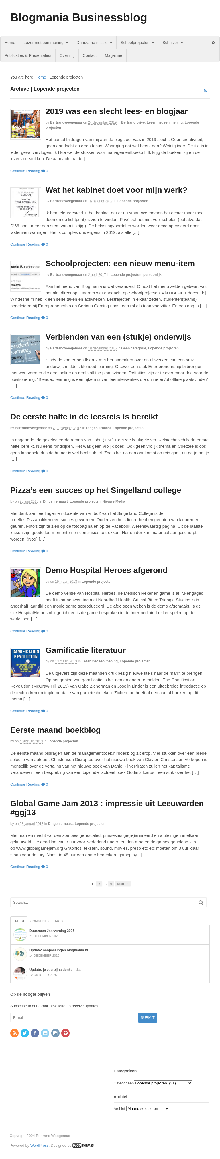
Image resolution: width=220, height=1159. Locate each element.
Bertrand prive (133, 122)
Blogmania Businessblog (78, 17)
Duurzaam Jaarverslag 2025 (51, 931)
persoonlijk (152, 275)
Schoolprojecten (135, 42)
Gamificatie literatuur (86, 650)
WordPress (39, 1145)
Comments (39, 921)
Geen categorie (133, 348)
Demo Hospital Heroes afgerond (107, 570)
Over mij (67, 55)
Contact (90, 55)
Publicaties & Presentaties (28, 55)
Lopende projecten (132, 201)
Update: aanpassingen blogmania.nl (58, 950)
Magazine (113, 55)
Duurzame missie (91, 42)
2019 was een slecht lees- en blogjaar (117, 111)
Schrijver (170, 42)
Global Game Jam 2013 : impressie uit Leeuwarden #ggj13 (107, 808)
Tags (58, 921)
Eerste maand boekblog (55, 730)
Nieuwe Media (114, 501)
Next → (122, 883)
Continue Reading (25, 171)
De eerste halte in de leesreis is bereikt (84, 416)
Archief (119, 1108)
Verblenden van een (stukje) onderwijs (118, 336)
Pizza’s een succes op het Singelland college (95, 490)
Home (10, 42)
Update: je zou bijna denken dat (55, 970)
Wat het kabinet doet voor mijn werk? (116, 190)
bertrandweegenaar (66, 122)
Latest (19, 921)
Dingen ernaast (98, 428)
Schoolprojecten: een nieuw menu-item (120, 263)
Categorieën (124, 1083)
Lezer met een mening (43, 42)
